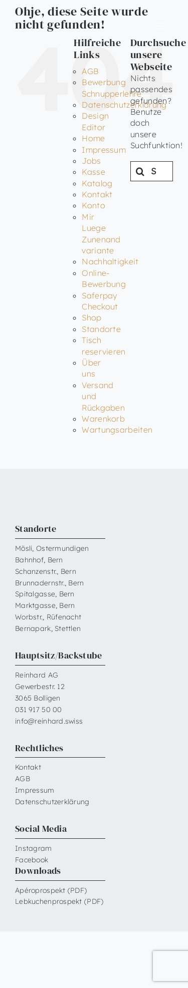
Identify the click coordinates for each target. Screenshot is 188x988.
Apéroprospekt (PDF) (51, 890)
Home (93, 138)
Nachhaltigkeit (110, 261)
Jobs (91, 161)
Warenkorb (103, 419)
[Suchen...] (151, 171)
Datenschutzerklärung (52, 801)
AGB (90, 71)
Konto (93, 205)
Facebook (31, 859)
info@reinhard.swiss (49, 721)
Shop (91, 317)
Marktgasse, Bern (45, 605)
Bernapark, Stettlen (48, 628)
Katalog (97, 183)
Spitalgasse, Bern (45, 593)
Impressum (104, 150)
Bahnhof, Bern (39, 559)
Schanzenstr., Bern (45, 571)
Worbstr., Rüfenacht (48, 616)
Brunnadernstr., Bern (49, 582)
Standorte (101, 329)
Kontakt (97, 194)
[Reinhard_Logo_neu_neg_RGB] (46, 23)
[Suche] (140, 171)
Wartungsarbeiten (117, 430)
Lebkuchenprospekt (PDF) (59, 901)
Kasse (93, 172)
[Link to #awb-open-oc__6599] (159, 26)
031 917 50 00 (38, 709)
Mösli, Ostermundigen (52, 548)
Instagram (33, 848)
